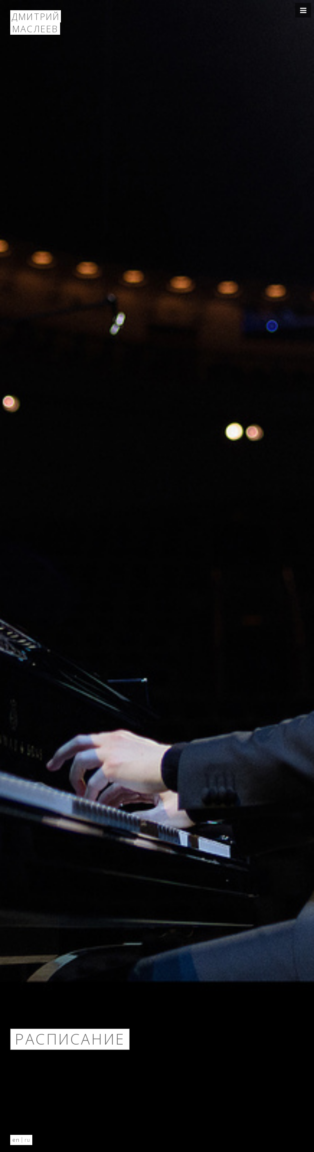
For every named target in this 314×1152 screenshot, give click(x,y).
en (16, 1139)
